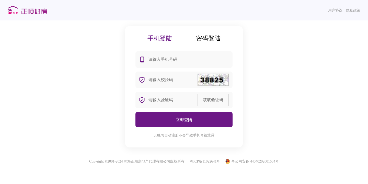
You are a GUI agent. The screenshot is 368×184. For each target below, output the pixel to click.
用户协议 (335, 10)
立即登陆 (184, 120)
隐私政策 (353, 10)
